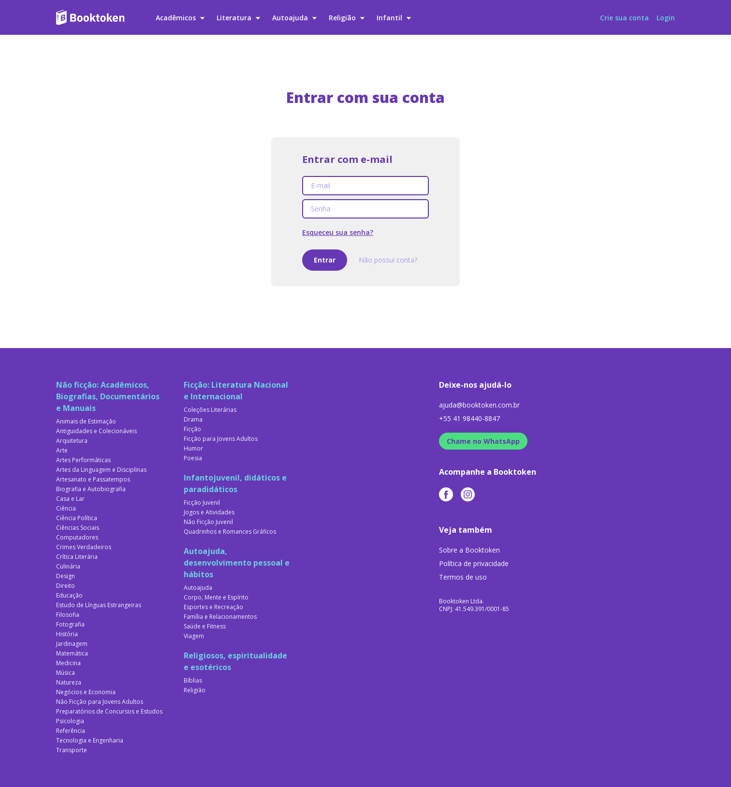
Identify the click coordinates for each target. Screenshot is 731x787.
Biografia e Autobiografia (91, 489)
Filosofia (67, 615)
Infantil (394, 17)
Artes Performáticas (83, 460)
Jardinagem (72, 644)
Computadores (77, 537)
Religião (347, 17)
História (67, 634)
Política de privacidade (474, 563)
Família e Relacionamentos (220, 617)
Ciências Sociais (77, 528)
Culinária (68, 566)
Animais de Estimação (86, 421)
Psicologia (70, 721)
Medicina (68, 663)
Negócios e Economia (86, 692)
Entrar (325, 259)
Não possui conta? (388, 259)
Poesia (193, 458)
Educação (69, 595)
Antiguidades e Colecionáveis (96, 431)
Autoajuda (294, 17)
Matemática (72, 653)
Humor (193, 448)
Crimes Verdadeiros (83, 547)
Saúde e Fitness (205, 626)
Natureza (68, 682)
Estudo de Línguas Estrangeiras (98, 605)
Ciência (66, 508)
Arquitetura (72, 441)
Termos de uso (463, 577)
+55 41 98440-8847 (469, 418)
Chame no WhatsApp (483, 441)
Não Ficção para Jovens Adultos (99, 702)
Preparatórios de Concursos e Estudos (109, 711)
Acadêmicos (180, 17)
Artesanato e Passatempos (93, 479)
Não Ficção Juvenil (208, 522)
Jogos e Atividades (209, 512)
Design (65, 576)
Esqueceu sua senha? (337, 232)
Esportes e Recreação (213, 607)
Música (65, 673)
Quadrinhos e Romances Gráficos (230, 532)
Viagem (194, 636)
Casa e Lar (70, 499)
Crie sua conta (624, 17)
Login (666, 17)
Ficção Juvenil (202, 503)
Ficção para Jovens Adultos (221, 439)
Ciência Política (76, 518)
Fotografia (70, 624)
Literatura (239, 17)
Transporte (71, 750)
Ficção (192, 429)
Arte (62, 450)
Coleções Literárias (210, 410)
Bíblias (193, 681)
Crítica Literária (77, 557)
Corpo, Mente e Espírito (216, 597)
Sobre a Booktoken (469, 549)
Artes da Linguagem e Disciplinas (101, 470)
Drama (193, 419)
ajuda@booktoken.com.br (479, 404)
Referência (70, 731)
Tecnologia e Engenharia (89, 740)
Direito (65, 586)
